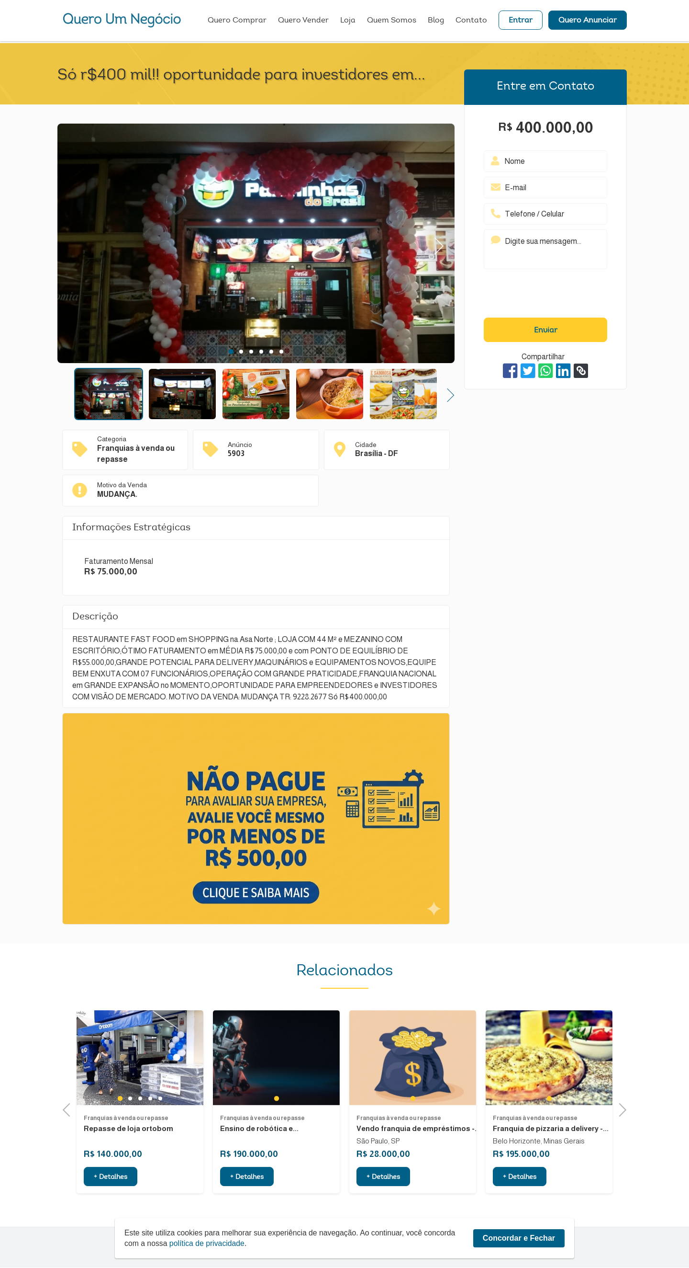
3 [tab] (251, 352)
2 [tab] (241, 352)
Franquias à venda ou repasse (126, 1160)
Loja (348, 21)
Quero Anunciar (587, 21)
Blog (436, 21)
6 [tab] (281, 352)
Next (435, 243)
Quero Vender (303, 21)
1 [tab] (231, 351)
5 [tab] (271, 352)
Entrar (521, 21)
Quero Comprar (237, 21)
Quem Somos (391, 21)
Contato (471, 21)
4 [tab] (261, 352)
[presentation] (545, 295)
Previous (69, 1109)
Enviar (545, 330)
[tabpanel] (256, 245)
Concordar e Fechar (519, 1238)
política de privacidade (208, 1243)
